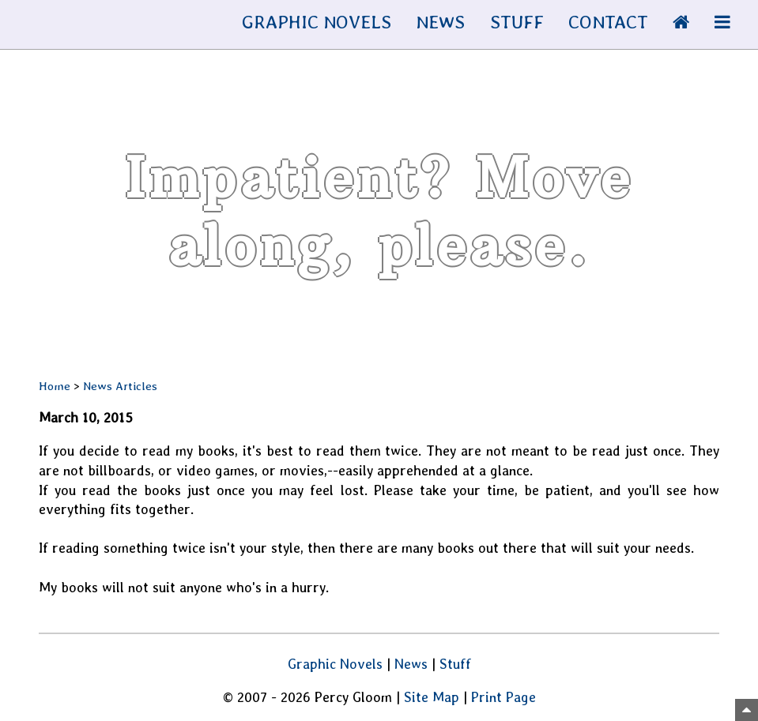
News (411, 663)
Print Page (503, 697)
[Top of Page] (746, 710)
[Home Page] (681, 21)
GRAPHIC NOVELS (316, 21)
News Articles (120, 386)
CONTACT (608, 21)
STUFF (517, 21)
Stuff (455, 663)
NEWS (440, 21)
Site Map (431, 697)
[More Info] (722, 21)
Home (54, 386)
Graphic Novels (335, 663)
